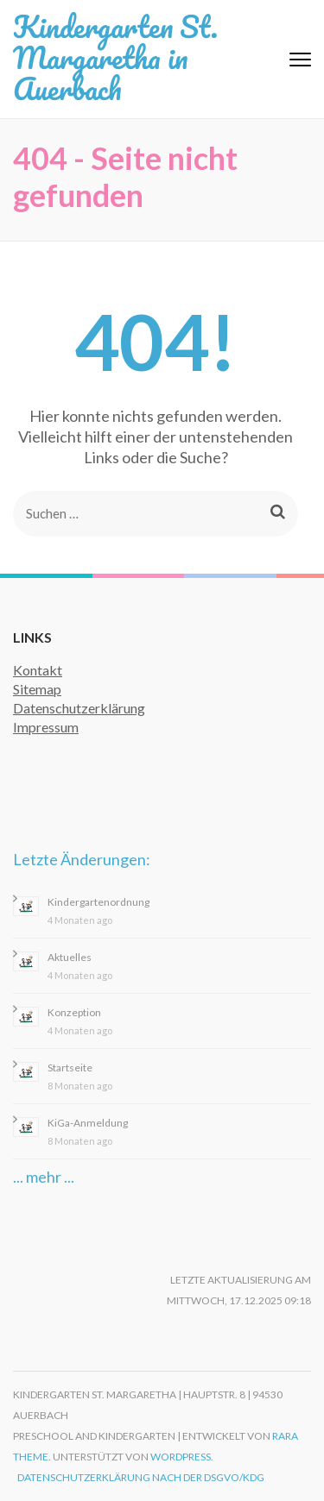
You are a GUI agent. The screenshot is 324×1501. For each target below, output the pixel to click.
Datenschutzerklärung (79, 708)
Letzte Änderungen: (81, 859)
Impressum (46, 727)
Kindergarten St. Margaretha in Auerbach (115, 57)
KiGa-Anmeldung (88, 1122)
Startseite (70, 1067)
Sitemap (37, 689)
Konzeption (74, 1012)
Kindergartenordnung (98, 901)
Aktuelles (70, 957)
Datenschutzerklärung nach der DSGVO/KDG (140, 1477)
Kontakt (37, 670)
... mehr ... (43, 1176)
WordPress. (181, 1456)
